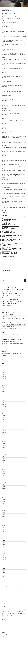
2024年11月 (4, 404)
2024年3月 (3, 421)
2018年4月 (3, 570)
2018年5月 (3, 568)
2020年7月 (3, 516)
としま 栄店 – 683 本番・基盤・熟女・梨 (9, 303)
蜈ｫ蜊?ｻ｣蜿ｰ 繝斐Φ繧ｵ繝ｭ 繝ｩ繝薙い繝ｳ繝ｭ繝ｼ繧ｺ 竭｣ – (11, 339)
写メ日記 (11, 609)
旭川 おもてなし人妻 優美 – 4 (7, 244)
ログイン (3, 630)
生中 (15, 613)
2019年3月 (3, 551)
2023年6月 (3, 441)
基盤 (3, 611)
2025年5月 (3, 391)
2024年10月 (4, 406)
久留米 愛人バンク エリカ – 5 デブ (8, 247)
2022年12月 (4, 454)
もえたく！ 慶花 (4, 623)
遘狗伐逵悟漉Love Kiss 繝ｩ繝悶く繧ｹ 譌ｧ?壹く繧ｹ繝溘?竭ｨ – (13, 235)
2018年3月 (3, 572)
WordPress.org (4, 636)
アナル (5, 606)
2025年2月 (3, 398)
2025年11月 (4, 378)
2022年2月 (3, 475)
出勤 (18, 609)
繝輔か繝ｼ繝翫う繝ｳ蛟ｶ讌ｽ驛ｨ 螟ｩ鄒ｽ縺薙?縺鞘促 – (11, 341)
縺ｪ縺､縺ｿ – (4, 236)
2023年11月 (4, 430)
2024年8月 (3, 411)
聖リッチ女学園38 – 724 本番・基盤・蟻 (9, 316)
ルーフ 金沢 (4, 620)
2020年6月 (3, 518)
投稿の (4, 632)
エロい (9, 606)
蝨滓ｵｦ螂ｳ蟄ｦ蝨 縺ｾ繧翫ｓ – (7, 220)
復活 (17, 611)
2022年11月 (4, 456)
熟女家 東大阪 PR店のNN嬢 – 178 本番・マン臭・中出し (12, 305)
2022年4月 (3, 471)
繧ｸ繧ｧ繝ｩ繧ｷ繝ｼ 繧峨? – (6, 223)
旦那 (5, 613)
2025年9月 (3, 383)
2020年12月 (4, 505)
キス (12, 606)
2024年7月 (3, 413)
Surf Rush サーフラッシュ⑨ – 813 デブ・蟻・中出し (11, 239)
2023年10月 (4, 432)
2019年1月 (3, 555)
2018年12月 (4, 557)
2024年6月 (3, 415)
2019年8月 (3, 540)
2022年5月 (3, 469)
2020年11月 (4, 508)
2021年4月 (3, 497)
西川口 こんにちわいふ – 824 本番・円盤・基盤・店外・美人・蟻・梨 (14, 324)
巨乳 (12, 611)
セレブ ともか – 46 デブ (6, 241)
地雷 (24, 609)
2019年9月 (3, 538)
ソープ (19, 606)
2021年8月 (3, 488)
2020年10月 (4, 510)
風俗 (16, 615)
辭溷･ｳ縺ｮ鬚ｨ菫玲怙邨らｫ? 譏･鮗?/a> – (9, 232)
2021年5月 (3, 495)
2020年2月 (3, 527)
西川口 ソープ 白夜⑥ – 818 (6, 310)
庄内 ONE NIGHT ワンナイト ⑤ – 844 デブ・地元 (10, 253)
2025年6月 (3, 389)
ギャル (15, 606)
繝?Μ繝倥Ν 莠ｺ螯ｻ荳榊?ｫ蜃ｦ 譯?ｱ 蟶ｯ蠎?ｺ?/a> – (10, 219)
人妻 (5, 609)
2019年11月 (4, 533)
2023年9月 (3, 434)
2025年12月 (4, 376)
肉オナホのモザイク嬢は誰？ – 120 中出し (9, 285)
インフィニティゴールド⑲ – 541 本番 (8, 314)
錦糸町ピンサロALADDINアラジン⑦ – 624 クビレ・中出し (12, 293)
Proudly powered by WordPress (5, 643)
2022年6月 (3, 467)
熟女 (13, 613)
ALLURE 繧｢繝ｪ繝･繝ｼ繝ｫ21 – (7, 222)
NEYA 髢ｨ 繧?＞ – (5, 355)
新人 (3, 613)
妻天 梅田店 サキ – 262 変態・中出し (8, 249)
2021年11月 (4, 482)
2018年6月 (3, 566)
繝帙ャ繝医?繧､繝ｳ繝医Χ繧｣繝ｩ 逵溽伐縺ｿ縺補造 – (11, 334)
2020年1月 (3, 529)
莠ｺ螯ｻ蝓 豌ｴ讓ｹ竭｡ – (5, 227)
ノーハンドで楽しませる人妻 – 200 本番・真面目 (10, 299)
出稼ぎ (21, 609)
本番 (8, 613)
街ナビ (3, 3)
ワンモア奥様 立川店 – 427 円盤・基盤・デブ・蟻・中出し (12, 301)
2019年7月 (3, 542)
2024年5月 (3, 417)
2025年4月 (3, 393)
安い (9, 611)
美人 (3, 615)
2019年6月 (3, 544)
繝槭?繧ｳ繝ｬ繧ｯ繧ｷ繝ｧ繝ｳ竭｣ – (7, 231)
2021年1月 (3, 503)
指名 (22, 611)
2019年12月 (4, 531)
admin (7, 9)
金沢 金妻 (3, 619)
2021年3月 (3, 499)
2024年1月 (3, 426)
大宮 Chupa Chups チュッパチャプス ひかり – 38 (10, 243)
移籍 (18, 613)
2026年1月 (3, 374)
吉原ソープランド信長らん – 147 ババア (9, 312)
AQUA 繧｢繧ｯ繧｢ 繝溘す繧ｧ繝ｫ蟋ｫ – (8, 256)
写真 (15, 609)
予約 (3, 609)
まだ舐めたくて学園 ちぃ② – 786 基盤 (8, 291)
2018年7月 (3, 564)
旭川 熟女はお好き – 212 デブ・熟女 (8, 245)
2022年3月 (3, 473)
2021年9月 (3, 486)
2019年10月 (4, 536)
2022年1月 (3, 477)
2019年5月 (3, 546)
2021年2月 (3, 501)
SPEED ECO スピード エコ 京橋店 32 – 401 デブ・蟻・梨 (12, 248)
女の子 (6, 611)
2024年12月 (4, 402)
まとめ (3, 581)
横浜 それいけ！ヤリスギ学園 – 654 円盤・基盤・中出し (12, 328)
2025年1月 (3, 400)
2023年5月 (3, 443)
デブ (22, 606)
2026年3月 (3, 370)
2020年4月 (3, 523)
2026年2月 (3, 372)
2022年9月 (3, 460)
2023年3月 (3, 447)
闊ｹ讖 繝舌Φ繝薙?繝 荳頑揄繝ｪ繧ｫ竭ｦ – (9, 224)
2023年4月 (3, 445)
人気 (8, 609)
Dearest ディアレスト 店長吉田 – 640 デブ (9, 252)
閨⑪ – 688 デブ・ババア (6, 251)
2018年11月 (4, 559)
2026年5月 (3, 365)
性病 (20, 611)
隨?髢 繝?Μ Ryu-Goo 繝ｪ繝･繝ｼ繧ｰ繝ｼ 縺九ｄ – (10, 228)
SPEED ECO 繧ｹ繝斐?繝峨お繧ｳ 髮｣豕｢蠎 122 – (10, 226)
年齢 (14, 611)
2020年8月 (3, 514)
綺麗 (24, 613)
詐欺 (14, 615)
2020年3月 (3, 525)
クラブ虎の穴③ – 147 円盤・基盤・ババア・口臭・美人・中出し (13, 289)
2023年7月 (3, 439)
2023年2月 (3, 449)
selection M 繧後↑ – (5, 351)
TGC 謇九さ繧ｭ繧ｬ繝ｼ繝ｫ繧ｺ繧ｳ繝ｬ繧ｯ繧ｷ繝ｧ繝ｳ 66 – (11, 353)
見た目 (10, 615)
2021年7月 (3, 490)
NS (2, 606)
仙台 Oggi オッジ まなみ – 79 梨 (7, 240)
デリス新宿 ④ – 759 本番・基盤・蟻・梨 (9, 287)
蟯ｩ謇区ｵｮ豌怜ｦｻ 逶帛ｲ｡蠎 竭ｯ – (7, 349)
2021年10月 (4, 484)
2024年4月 (3, 419)
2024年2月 (3, 424)
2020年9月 (3, 512)
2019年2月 (3, 553)
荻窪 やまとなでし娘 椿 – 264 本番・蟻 (8, 326)
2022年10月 (4, 458)
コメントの (4, 634)
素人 (21, 613)
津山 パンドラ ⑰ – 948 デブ (7, 237)
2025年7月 (3, 387)
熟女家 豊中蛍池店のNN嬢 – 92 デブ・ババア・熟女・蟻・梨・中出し (14, 322)
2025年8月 (3, 385)
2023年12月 (4, 428)
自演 (5, 615)
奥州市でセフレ (4, 212)
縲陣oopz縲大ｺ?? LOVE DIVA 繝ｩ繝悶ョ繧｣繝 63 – (10, 337)
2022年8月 (3, 462)
